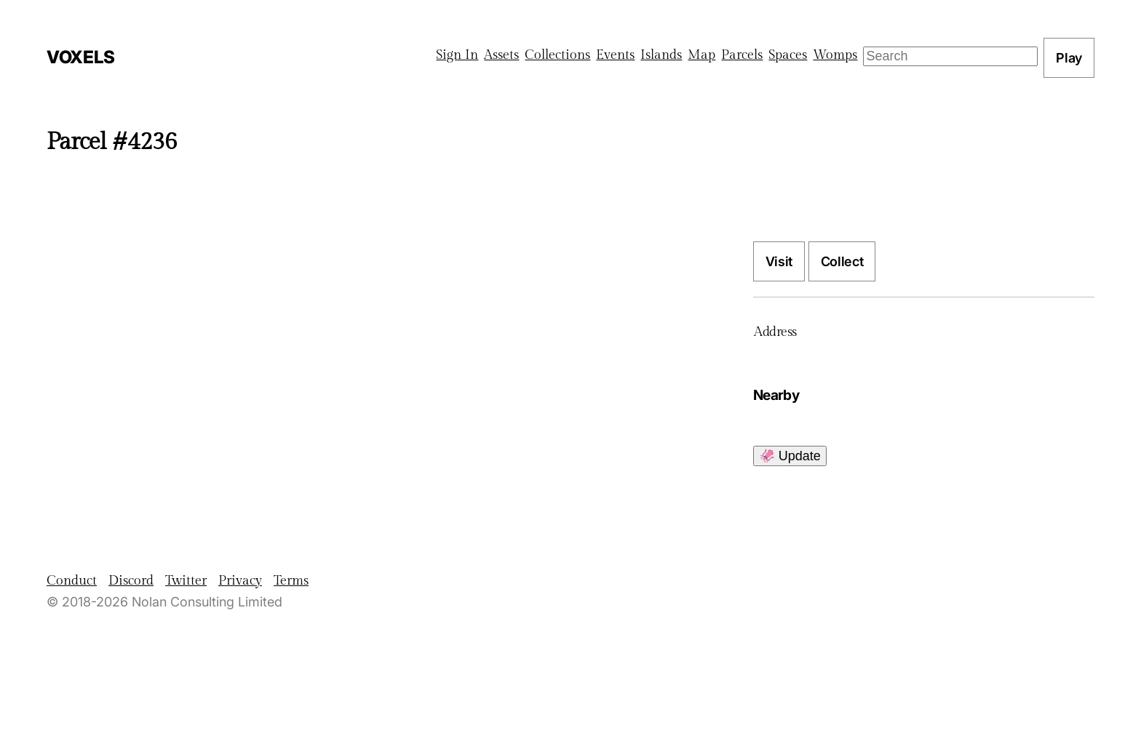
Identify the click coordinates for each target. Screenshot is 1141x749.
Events (615, 55)
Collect (842, 261)
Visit (779, 261)
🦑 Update (790, 456)
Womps (835, 55)
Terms (291, 580)
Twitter (186, 580)
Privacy (240, 580)
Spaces (787, 55)
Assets (501, 55)
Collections (557, 55)
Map (701, 55)
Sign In (457, 55)
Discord (131, 580)
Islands (661, 55)
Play (1069, 57)
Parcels (742, 55)
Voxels (81, 57)
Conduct (72, 580)
